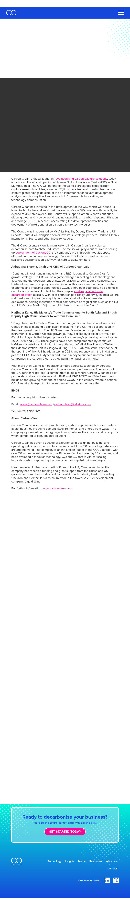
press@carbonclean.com (36, 404)
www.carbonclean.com (57, 488)
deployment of (33, 252)
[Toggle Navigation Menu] (121, 13)
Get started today (65, 831)
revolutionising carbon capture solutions (81, 178)
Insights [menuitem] (61, 862)
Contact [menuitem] (110, 870)
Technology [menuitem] (43, 862)
